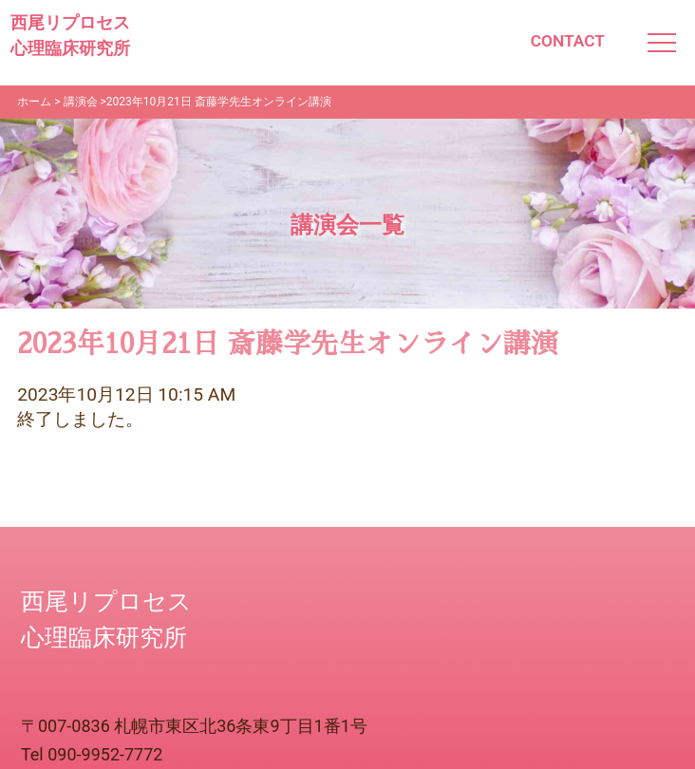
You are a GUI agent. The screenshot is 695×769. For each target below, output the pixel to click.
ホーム (34, 101)
